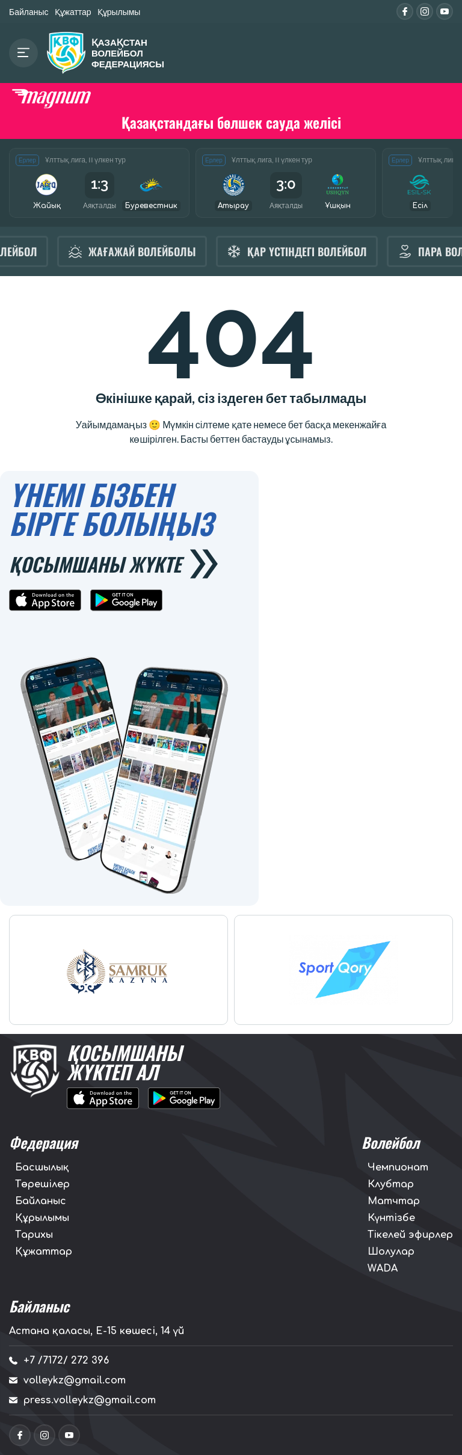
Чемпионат (398, 1167)
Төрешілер (42, 1184)
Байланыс (29, 12)
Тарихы (34, 1234)
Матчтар (394, 1201)
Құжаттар (73, 12)
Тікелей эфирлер (410, 1234)
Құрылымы (119, 12)
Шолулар (391, 1251)
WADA (383, 1268)
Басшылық (42, 1167)
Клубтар (391, 1184)
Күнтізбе (391, 1218)
